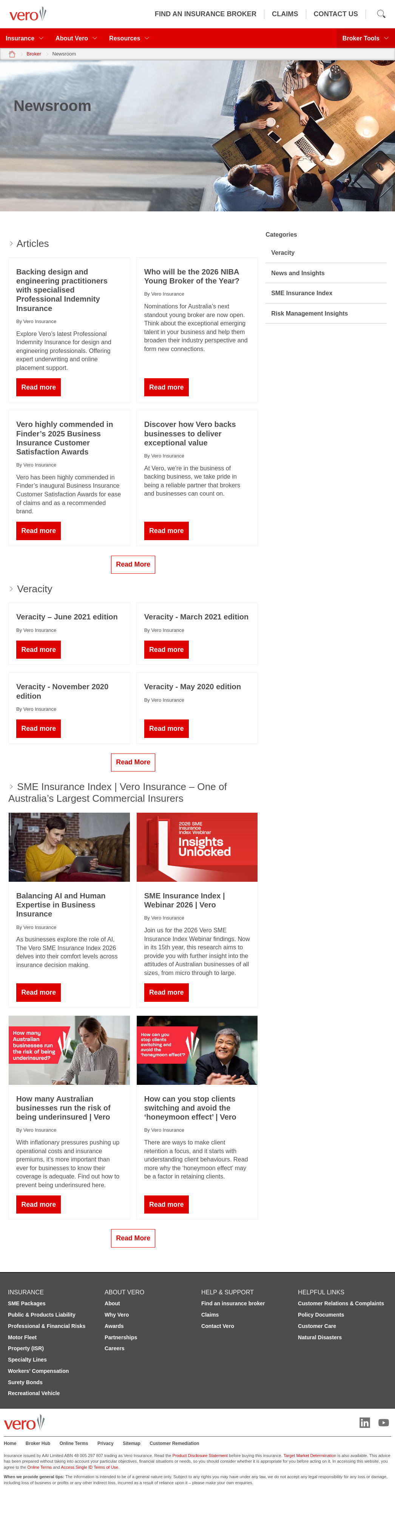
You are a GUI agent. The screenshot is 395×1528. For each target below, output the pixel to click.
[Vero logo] (26, 14)
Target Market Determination (310, 1455)
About (112, 1303)
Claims (210, 1315)
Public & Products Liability (42, 1315)
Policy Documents (321, 1315)
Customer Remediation (174, 1443)
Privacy (105, 1443)
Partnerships (121, 1337)
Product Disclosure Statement (200, 1455)
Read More (133, 564)
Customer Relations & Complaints (341, 1303)
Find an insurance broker (233, 1303)
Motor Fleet (22, 1337)
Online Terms (74, 1443)
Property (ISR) (26, 1348)
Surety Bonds (25, 1382)
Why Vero (117, 1315)
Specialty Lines (27, 1360)
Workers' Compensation (38, 1371)
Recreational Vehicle (34, 1393)
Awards (114, 1326)
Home (10, 1443)
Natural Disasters (320, 1337)
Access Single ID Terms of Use (89, 1467)
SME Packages (27, 1303)
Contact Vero (217, 1326)
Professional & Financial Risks (46, 1326)
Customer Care (317, 1326)
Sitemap (131, 1443)
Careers (115, 1348)
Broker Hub (38, 1443)
